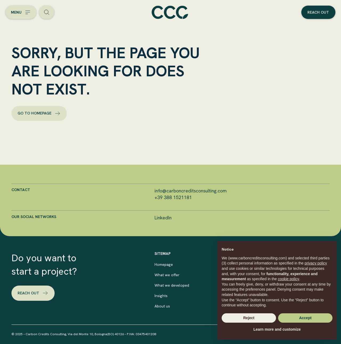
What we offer (167, 274)
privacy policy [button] (316, 263)
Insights (161, 295)
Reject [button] (248, 318)
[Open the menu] (21, 12)
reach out (33, 293)
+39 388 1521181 (173, 197)
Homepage (164, 264)
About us (162, 306)
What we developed (172, 285)
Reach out (318, 12)
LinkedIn (163, 218)
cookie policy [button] (288, 279)
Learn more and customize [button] (277, 329)
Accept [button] (305, 318)
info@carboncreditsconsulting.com (191, 191)
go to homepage (39, 113)
